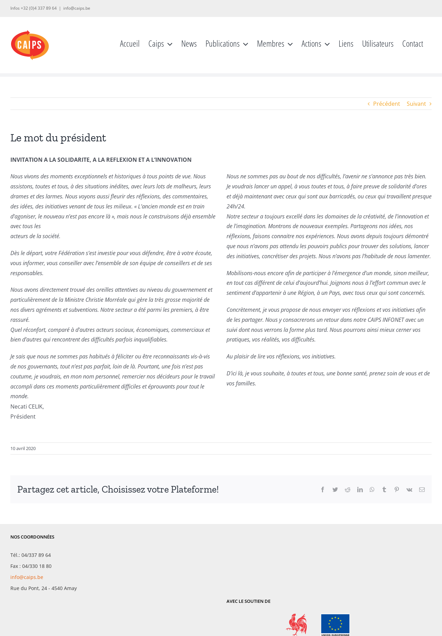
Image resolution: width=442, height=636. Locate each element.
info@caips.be (76, 8)
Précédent (386, 103)
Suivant (416, 103)
